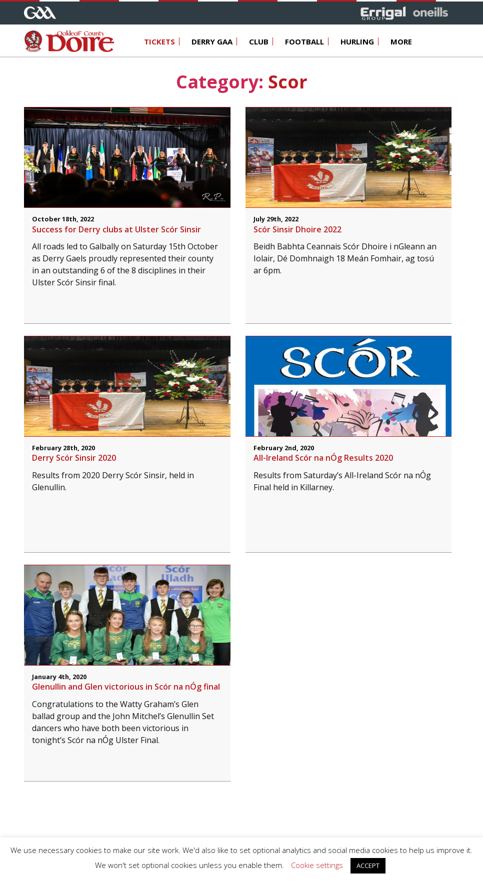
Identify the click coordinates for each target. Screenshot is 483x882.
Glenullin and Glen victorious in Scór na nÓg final (126, 686)
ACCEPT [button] (368, 865)
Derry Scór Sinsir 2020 (74, 457)
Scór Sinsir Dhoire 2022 (298, 229)
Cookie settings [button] (317, 865)
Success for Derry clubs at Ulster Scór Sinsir (116, 229)
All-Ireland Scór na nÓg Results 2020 (323, 457)
